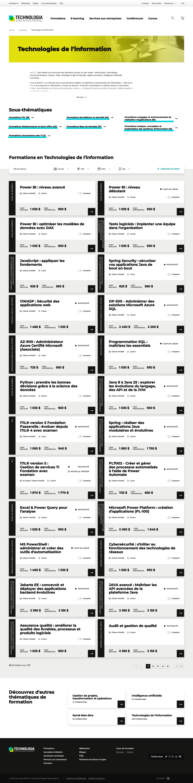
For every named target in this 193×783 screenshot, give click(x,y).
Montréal (120, 752)
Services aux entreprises (105, 18)
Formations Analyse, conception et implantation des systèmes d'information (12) (148, 127)
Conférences (135, 18)
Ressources (168, 3)
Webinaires (25, 3)
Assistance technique (54, 756)
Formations (58, 18)
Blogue (35, 3)
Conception (166, 778)
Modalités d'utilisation (96, 778)
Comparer (84, 193)
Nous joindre (156, 3)
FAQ (61, 3)
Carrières (48, 763)
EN (183, 3)
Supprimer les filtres (169, 168)
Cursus (152, 18)
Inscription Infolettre (53, 752)
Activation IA (13, 3)
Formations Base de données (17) (84, 126)
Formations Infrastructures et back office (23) (33, 126)
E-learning (77, 18)
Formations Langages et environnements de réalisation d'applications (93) (148, 118)
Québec (130, 752)
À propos (145, 3)
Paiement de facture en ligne (92, 759)
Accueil (11, 30)
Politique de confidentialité (76, 778)
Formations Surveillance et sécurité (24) (88, 117)
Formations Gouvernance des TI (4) (27, 135)
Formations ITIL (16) (19, 117)
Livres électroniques (49, 3)
